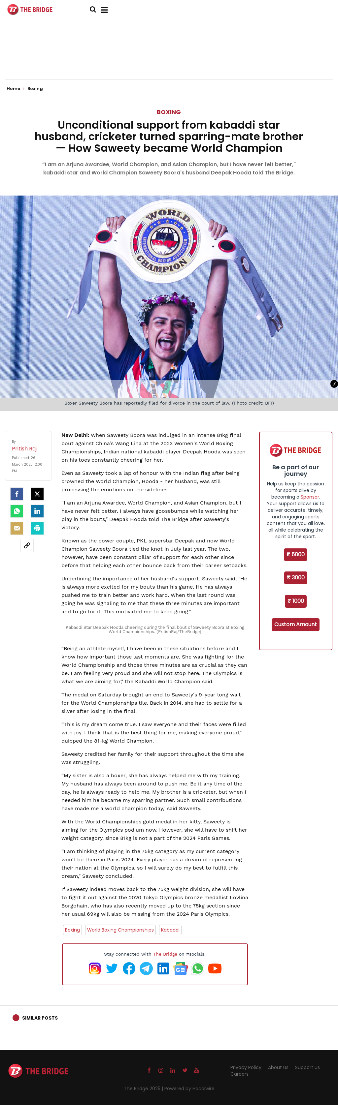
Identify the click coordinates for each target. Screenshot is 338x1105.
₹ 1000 (295, 601)
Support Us (307, 1067)
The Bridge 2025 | (144, 1088)
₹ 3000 (296, 577)
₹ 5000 (296, 554)
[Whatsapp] (16, 511)
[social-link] (27, 545)
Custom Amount (295, 624)
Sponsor (310, 497)
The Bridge (165, 954)
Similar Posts (40, 1018)
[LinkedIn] (37, 511)
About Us (278, 1067)
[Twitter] (37, 494)
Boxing (169, 112)
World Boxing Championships (120, 930)
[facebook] (16, 494)
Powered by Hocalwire (189, 1088)
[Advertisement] (169, 59)
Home (15, 89)
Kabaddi (170, 930)
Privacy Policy (245, 1067)
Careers (239, 1074)
